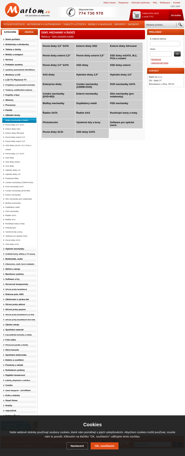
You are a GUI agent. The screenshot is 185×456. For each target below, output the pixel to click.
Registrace (124, 2)
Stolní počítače (14, 24)
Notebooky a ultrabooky (44, 24)
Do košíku (176, 15)
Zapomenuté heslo (159, 63)
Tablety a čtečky (74, 24)
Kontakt (176, 2)
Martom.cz (45, 36)
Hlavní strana (110, 2)
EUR (178, 6)
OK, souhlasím (104, 445)
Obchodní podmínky (140, 2)
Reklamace (165, 2)
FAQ (155, 2)
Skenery (133, 24)
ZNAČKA (29, 32)
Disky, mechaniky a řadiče (63, 36)
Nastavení (77, 445)
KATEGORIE (10, 32)
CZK (173, 6)
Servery (120, 24)
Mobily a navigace (100, 24)
